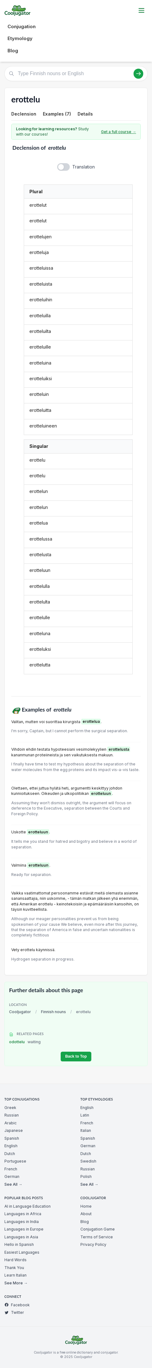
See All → (13, 1184)
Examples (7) (57, 114)
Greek (10, 1107)
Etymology (20, 38)
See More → (16, 1283)
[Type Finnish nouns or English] (76, 73)
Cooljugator (20, 1011)
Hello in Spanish (19, 1244)
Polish (86, 1176)
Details (85, 114)
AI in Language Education (27, 1206)
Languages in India (21, 1221)
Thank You (14, 1267)
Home (86, 1206)
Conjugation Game (97, 1229)
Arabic (10, 1123)
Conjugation (22, 26)
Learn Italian (15, 1275)
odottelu (25, 1041)
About (86, 1213)
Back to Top (76, 1056)
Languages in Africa (22, 1213)
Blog (13, 51)
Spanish (11, 1138)
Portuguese (15, 1161)
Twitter (14, 1312)
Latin (84, 1115)
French (10, 1169)
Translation (83, 166)
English (11, 1145)
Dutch (9, 1153)
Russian (11, 1115)
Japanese (13, 1130)
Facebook (17, 1305)
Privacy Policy (93, 1244)
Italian (85, 1130)
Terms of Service (96, 1237)
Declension (23, 114)
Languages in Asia (21, 1237)
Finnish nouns (53, 1011)
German (11, 1176)
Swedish (88, 1161)
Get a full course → (118, 131)
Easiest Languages (21, 1252)
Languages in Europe (23, 1229)
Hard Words (15, 1259)
